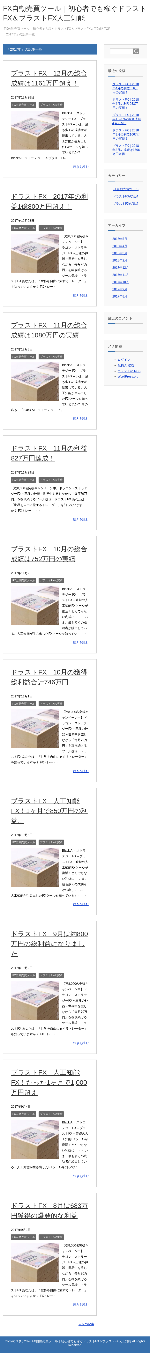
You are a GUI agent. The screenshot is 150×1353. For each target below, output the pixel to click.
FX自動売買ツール (23, 104)
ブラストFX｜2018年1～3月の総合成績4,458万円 (126, 119)
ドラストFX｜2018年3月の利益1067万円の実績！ (126, 134)
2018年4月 (119, 246)
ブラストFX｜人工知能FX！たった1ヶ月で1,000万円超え (49, 1082)
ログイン (124, 359)
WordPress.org (128, 376)
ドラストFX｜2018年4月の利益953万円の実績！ (125, 103)
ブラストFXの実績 (51, 104)
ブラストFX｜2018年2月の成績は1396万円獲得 (126, 150)
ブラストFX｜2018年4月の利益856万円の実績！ (125, 88)
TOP (57, 28)
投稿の (126, 365)
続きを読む (81, 166)
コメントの (129, 371)
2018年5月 (119, 238)
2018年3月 (119, 253)
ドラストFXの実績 (51, 228)
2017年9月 (119, 289)
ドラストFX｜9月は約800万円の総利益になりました (49, 943)
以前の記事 (86, 1324)
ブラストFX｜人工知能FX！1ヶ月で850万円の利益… (49, 810)
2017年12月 (120, 267)
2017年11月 (120, 274)
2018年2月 (119, 260)
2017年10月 (120, 282)
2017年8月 (119, 296)
